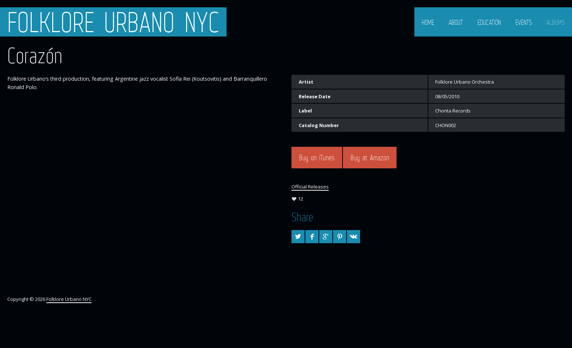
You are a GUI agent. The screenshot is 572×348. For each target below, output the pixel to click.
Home (428, 22)
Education (489, 22)
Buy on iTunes (317, 158)
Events (523, 22)
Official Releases (310, 186)
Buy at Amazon (370, 158)
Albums (555, 22)
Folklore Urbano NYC (113, 22)
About (456, 22)
